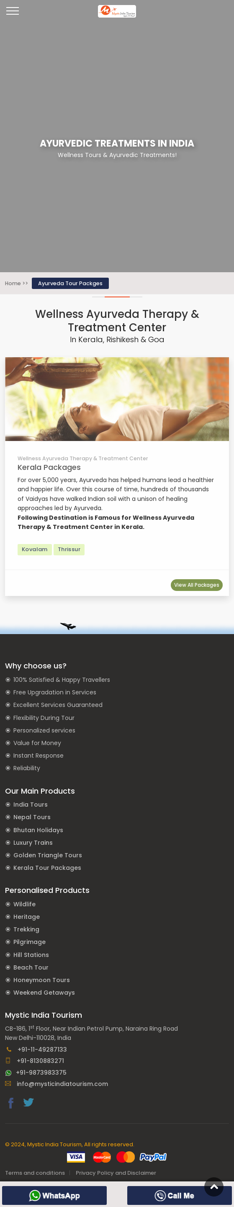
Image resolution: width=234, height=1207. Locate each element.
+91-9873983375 (36, 1072)
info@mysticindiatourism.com (56, 1084)
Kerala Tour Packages (47, 868)
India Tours (30, 804)
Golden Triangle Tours (47, 855)
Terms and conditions (35, 1173)
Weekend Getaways (44, 992)
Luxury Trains (33, 842)
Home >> (16, 283)
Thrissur (69, 549)
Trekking (26, 929)
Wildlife (24, 904)
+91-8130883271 (34, 1061)
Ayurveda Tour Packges (70, 283)
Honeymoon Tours (41, 980)
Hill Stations (31, 955)
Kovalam (35, 549)
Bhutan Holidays (38, 830)
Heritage (26, 917)
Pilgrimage (29, 942)
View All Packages (196, 584)
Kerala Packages (49, 467)
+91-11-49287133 (36, 1049)
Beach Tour (31, 967)
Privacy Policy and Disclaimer (116, 1173)
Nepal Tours (32, 817)
